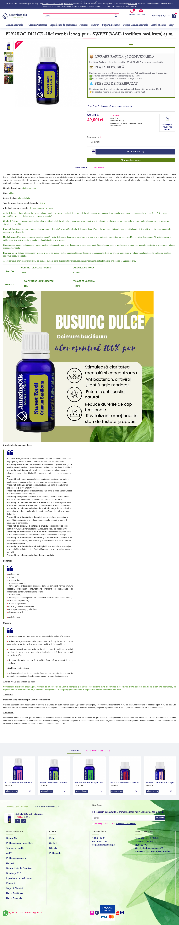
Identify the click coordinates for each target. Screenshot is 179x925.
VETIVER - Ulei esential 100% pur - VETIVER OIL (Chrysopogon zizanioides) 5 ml (160, 781)
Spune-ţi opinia (125, 103)
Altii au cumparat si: (98, 741)
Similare (74, 741)
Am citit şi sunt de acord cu (114, 824)
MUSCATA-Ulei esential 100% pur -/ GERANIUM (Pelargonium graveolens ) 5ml (125, 781)
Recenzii (99, 166)
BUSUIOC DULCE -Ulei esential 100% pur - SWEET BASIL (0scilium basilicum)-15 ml (29, 814)
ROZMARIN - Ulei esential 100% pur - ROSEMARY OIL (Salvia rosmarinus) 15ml (19, 781)
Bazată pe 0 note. (108, 103)
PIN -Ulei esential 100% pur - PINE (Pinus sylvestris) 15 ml (90, 781)
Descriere (81, 166)
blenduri (68, 4)
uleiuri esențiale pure (52, 4)
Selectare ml (93, 133)
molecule (132, 4)
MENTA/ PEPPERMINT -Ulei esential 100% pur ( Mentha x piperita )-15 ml (55, 781)
